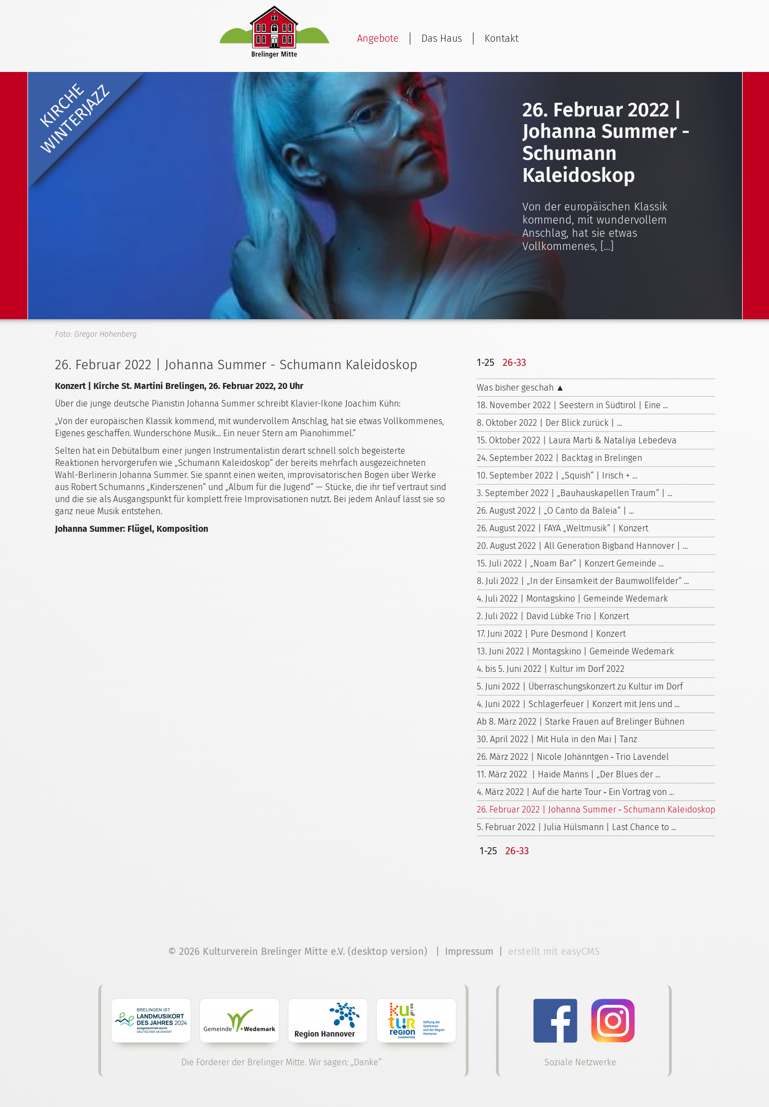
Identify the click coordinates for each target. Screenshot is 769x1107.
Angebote (378, 38)
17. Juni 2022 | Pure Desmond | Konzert (551, 633)
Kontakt (501, 38)
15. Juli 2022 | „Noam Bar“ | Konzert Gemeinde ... (570, 563)
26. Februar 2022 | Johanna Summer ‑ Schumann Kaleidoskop (596, 809)
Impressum (469, 951)
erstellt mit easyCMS (555, 951)
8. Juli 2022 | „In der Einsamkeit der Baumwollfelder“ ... (583, 581)
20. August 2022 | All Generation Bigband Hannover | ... (582, 546)
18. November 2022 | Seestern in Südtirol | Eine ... (572, 405)
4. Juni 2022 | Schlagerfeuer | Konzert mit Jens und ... (578, 704)
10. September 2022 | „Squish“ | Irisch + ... (557, 475)
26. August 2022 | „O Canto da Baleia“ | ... (555, 510)
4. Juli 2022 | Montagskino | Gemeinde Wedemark (572, 598)
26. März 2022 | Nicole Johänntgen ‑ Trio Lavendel (573, 757)
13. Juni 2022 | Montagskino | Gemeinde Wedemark (575, 651)
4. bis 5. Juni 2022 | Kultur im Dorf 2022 (551, 669)
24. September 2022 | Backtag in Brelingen (559, 458)
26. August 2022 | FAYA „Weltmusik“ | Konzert (562, 528)
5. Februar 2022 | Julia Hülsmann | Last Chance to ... (576, 827)
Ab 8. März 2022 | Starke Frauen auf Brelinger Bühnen (580, 721)
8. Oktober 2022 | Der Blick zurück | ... (549, 423)
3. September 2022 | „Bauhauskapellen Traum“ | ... (574, 493)
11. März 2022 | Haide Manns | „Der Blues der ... (568, 774)
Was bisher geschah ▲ (521, 387)
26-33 (514, 363)
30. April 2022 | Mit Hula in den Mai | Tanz (557, 739)
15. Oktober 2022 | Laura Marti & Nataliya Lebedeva (577, 440)
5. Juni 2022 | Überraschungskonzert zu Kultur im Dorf (580, 686)
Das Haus (441, 38)
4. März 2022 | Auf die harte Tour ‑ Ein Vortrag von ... (575, 792)
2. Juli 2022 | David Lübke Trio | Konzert (553, 616)
